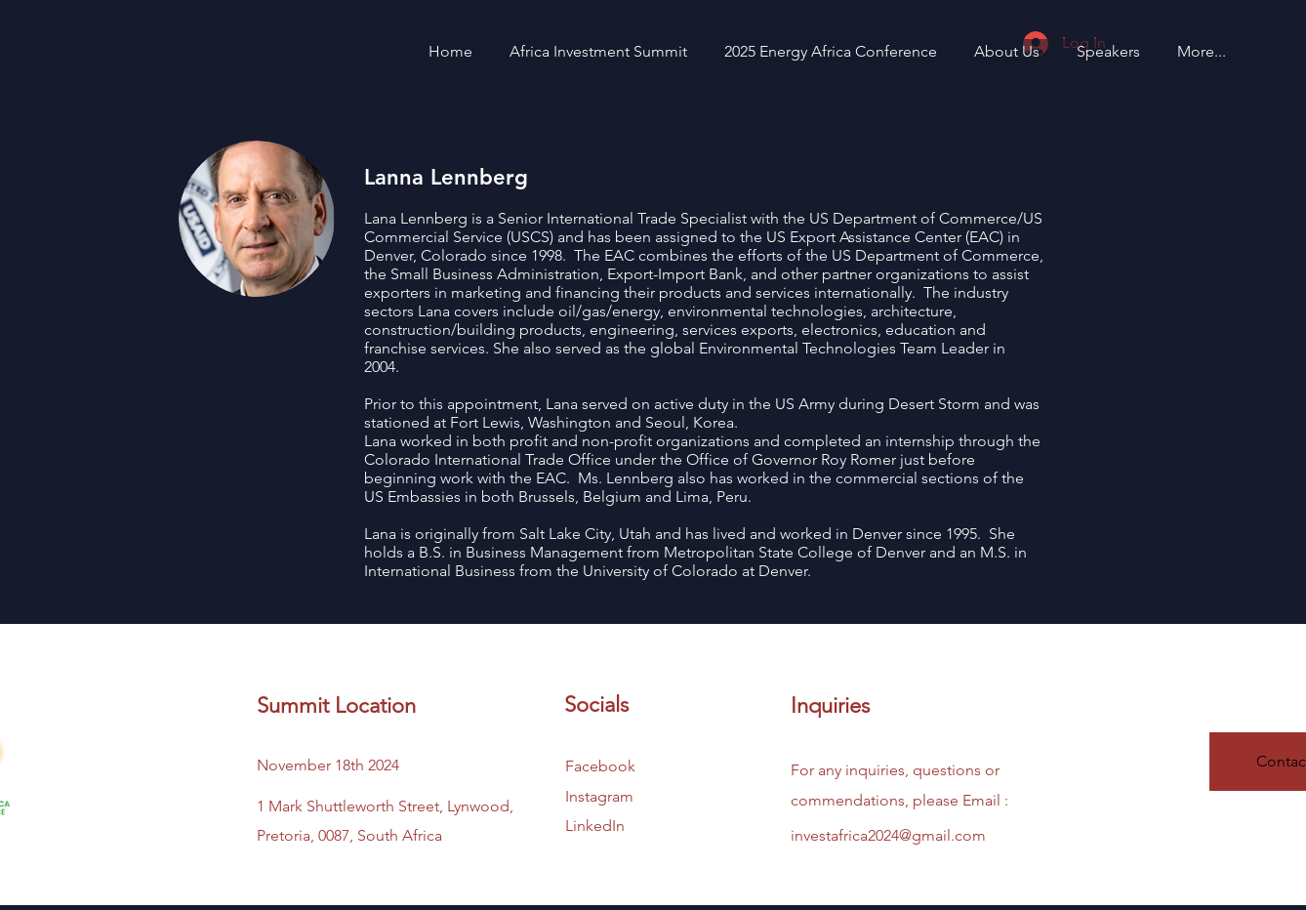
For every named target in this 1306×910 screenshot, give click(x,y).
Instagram (599, 796)
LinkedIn (595, 825)
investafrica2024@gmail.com (888, 835)
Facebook (600, 766)
